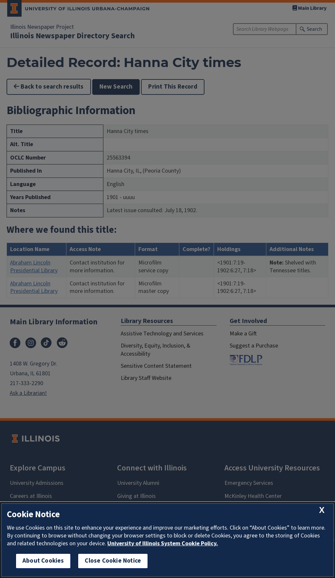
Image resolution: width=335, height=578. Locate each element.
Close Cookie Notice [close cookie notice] (113, 560)
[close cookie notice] (322, 510)
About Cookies (43, 560)
